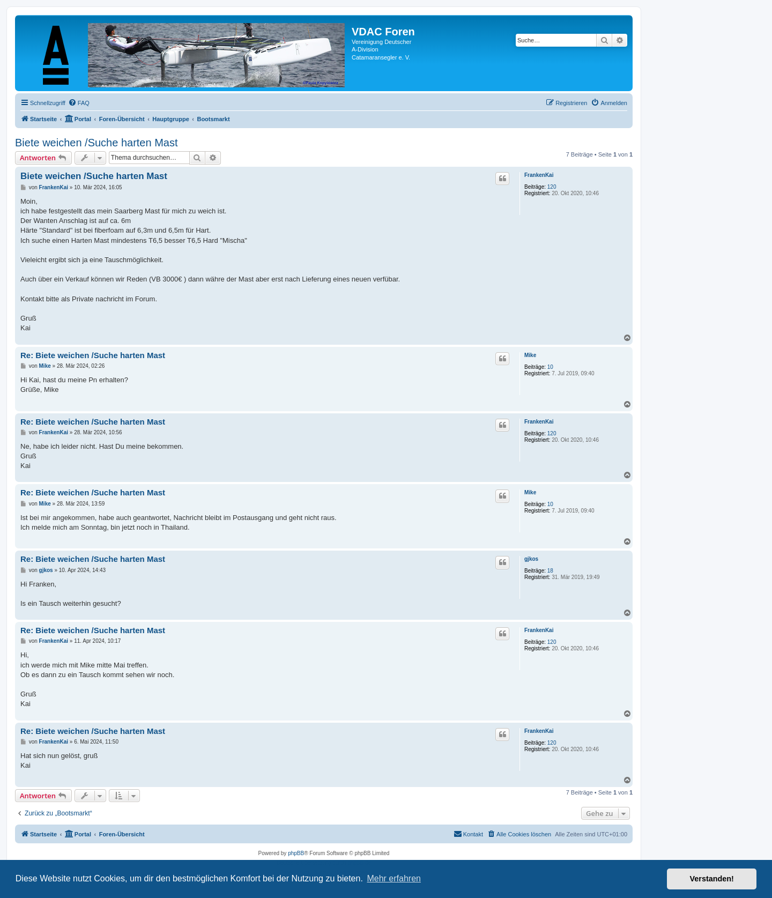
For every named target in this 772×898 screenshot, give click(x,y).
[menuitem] (79, 103)
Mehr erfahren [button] (394, 878)
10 (550, 367)
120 (551, 187)
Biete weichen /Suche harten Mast (96, 143)
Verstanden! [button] (712, 878)
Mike (530, 355)
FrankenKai (538, 175)
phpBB (296, 853)
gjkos (531, 559)
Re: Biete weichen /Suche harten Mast (92, 355)
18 (550, 571)
